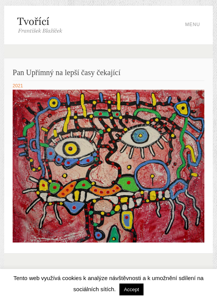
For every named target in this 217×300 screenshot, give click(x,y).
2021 (18, 86)
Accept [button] (131, 289)
